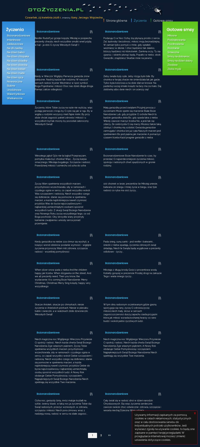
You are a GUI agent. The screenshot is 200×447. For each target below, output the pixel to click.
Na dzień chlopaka (18, 56)
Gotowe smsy (163, 20)
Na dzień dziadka (17, 60)
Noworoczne (14, 81)
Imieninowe (14, 39)
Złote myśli (174, 69)
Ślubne (11, 85)
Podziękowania (176, 39)
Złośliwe (172, 64)
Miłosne (172, 35)
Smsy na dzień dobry (179, 60)
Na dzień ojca (15, 77)
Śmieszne (173, 52)
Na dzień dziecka (17, 64)
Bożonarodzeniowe (18, 35)
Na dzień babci (16, 52)
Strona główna (116, 20)
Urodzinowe (14, 89)
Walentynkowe (16, 94)
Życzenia (140, 20)
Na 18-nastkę (15, 48)
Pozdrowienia (175, 44)
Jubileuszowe (15, 44)
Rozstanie (173, 48)
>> (109, 435)
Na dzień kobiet (16, 69)
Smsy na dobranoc (178, 56)
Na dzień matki (16, 73)
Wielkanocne (15, 98)
